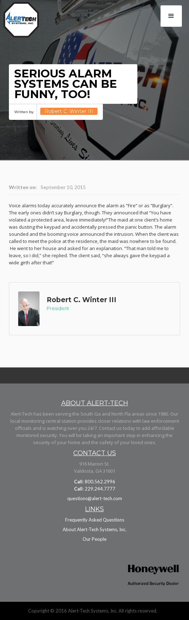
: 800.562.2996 (94, 481)
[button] (171, 16)
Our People (94, 539)
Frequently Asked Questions (94, 520)
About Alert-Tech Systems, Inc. (94, 529)
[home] (29, 21)
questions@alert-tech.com (94, 498)
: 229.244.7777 (94, 489)
